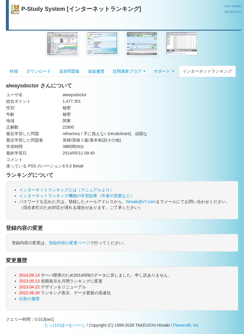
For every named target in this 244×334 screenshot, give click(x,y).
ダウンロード (38, 71)
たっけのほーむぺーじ (65, 325)
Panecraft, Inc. (186, 325)
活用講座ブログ (129, 71)
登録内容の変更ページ (69, 242)
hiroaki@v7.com (141, 201)
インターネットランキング (207, 71)
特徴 (14, 71)
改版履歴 (96, 71)
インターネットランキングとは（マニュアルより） (66, 189)
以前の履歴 (29, 298)
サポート (164, 71)
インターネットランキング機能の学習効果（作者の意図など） (76, 195)
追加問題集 (69, 71)
